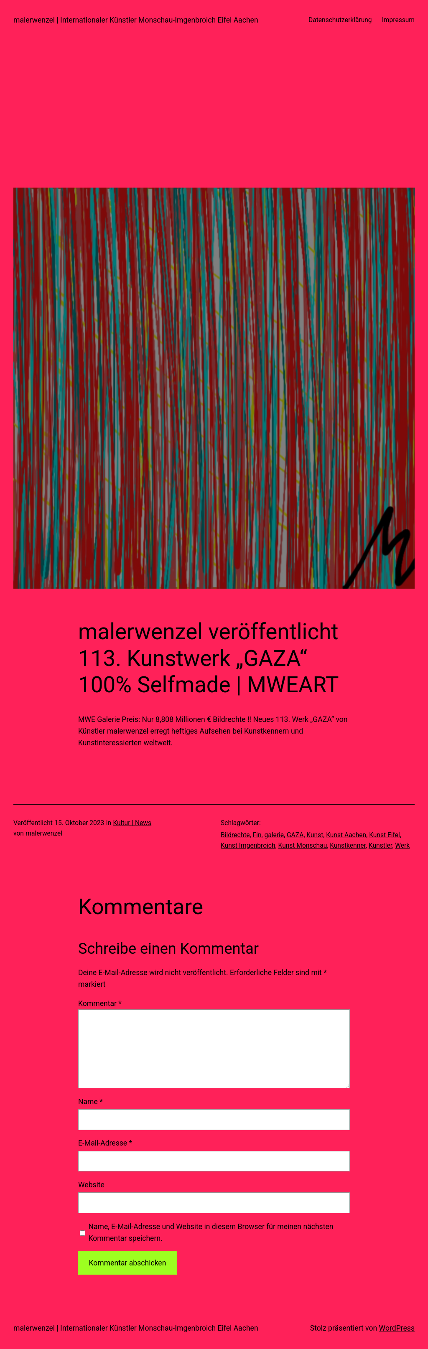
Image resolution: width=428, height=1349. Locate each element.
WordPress (397, 1328)
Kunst (314, 835)
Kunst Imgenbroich (248, 845)
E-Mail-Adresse (105, 1143)
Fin (257, 835)
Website (91, 1185)
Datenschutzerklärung (340, 20)
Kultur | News (132, 823)
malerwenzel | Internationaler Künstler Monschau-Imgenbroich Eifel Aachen (135, 20)
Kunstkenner (348, 845)
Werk (402, 845)
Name (90, 1101)
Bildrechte (235, 835)
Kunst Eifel (384, 835)
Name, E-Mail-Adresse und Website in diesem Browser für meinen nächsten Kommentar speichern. (210, 1232)
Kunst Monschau (302, 845)
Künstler (380, 845)
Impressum (398, 20)
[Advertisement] (214, 129)
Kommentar (100, 1003)
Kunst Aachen (346, 835)
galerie (274, 835)
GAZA (295, 835)
